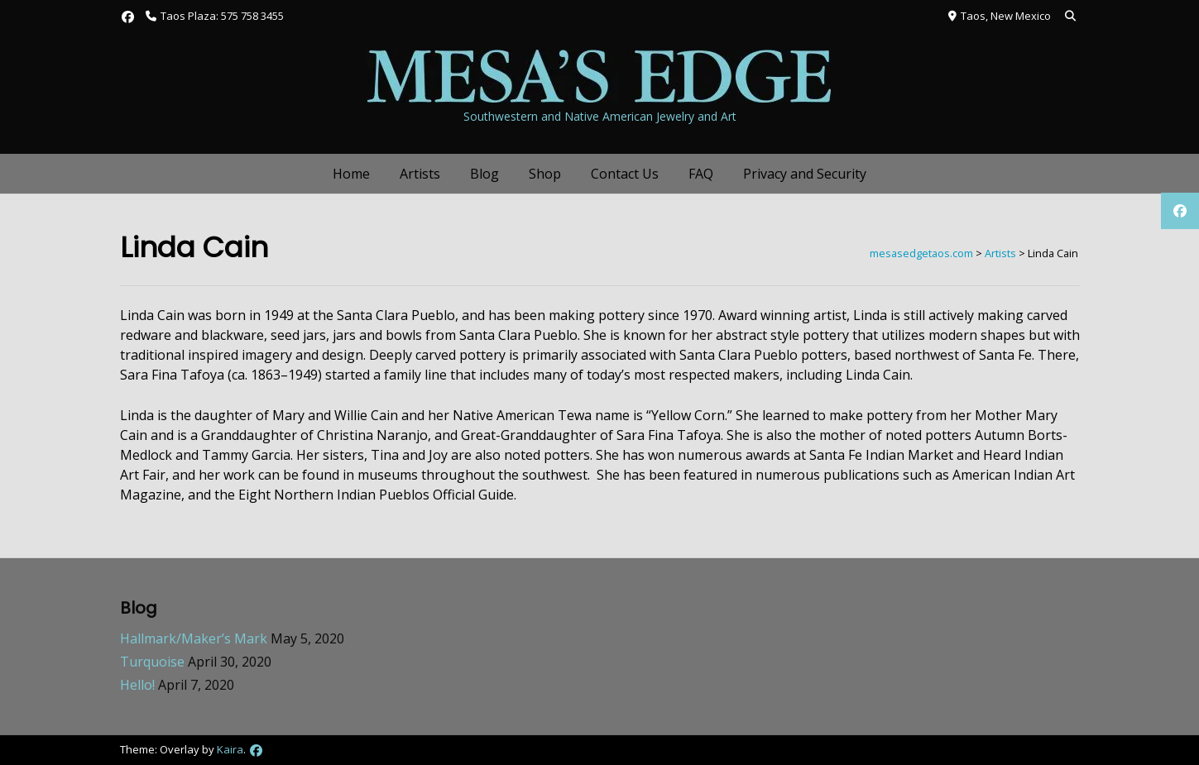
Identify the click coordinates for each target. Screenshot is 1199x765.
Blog (484, 174)
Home (351, 174)
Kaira (230, 749)
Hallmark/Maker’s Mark (193, 638)
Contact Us (625, 174)
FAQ (700, 174)
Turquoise (152, 662)
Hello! (137, 685)
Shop (545, 174)
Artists (420, 174)
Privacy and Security (804, 174)
